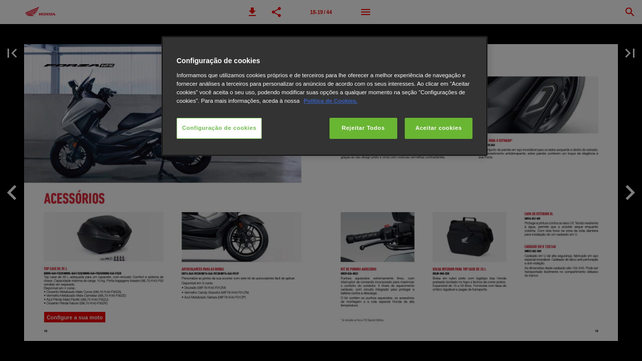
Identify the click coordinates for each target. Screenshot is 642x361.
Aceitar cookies (438, 128)
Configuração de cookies (219, 128)
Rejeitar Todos (363, 128)
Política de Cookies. (330, 101)
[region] (325, 96)
